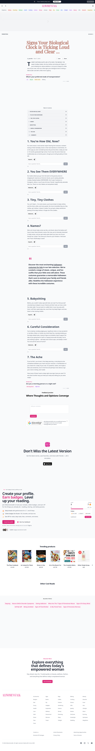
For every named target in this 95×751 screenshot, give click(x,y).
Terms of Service (78, 735)
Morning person (30, 386)
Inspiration (90, 10)
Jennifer (31, 58)
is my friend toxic (56, 607)
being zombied (28, 607)
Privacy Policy (56, 735)
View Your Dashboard (23, 522)
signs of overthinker (41, 607)
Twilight (66, 10)
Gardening (60, 705)
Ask (65, 164)
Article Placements (57, 732)
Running (85, 714)
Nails (34, 714)
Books (47, 699)
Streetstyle (72, 717)
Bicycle (31, 79)
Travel (47, 720)
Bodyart (35, 699)
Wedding (72, 720)
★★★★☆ (90, 34)
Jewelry (72, 708)
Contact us (35, 732)
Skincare (48, 717)
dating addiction (41, 603)
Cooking (30, 10)
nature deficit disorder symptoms (23, 603)
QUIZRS (68, 81)
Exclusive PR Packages (38, 735)
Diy (54, 10)
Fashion (35, 10)
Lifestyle (45, 10)
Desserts (84, 10)
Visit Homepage (47, 681)
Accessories (36, 696)
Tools (34, 723)
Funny (57, 10)
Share (64, 58)
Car (27, 79)
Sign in (29, 525)
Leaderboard (73, 517)
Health (25, 10)
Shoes (34, 717)
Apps (47, 696)
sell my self (18, 607)
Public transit (37, 79)
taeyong (7, 603)
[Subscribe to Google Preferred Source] (34, 423)
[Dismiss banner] (67, 421)
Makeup (20, 10)
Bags (59, 696)
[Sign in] (92, 5)
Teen (34, 720)
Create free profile (8, 522)
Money (40, 10)
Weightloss (4, 10)
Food (84, 702)
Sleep (50, 10)
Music (70, 10)
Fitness (72, 702)
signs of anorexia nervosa (71, 607)
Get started (88, 517)
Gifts (79, 10)
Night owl (37, 386)
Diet (62, 10)
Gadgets (48, 705)
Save (58, 58)
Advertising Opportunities (80, 732)
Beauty (75, 10)
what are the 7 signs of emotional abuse (61, 603)
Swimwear (85, 717)
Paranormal (48, 714)
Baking (9, 10)
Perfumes (72, 714)
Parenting (15, 10)
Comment (33, 416)
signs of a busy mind (83, 603)
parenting (5, 34)
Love (34, 711)
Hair (84, 705)
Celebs (59, 699)
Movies (72, 711)
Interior (60, 708)
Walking (43, 79)
